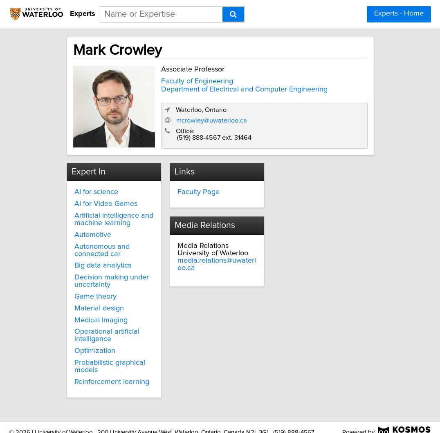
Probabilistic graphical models (109, 357)
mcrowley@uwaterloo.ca (291, 114)
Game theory (95, 288)
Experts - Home (399, 13)
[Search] (233, 14)
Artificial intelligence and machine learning (109, 210)
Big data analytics (102, 257)
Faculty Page (193, 183)
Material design (98, 300)
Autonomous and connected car (101, 241)
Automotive (92, 226)
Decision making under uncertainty (111, 272)
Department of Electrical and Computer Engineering (200, 90)
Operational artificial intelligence (106, 327)
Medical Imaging (100, 311)
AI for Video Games (105, 195)
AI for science (96, 183)
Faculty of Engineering (190, 78)
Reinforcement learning (111, 373)
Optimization (94, 342)
